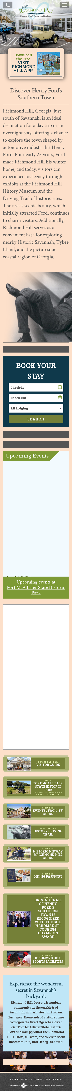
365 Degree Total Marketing (36, 1085)
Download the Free (23, 62)
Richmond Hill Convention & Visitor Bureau (36, 19)
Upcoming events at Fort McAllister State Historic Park (36, 587)
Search (36, 419)
